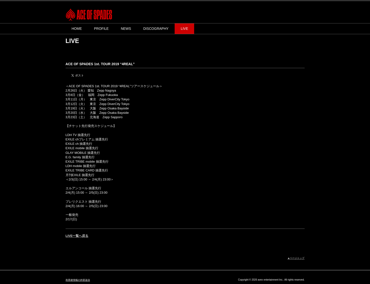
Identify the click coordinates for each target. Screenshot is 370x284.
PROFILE (101, 29)
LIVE (184, 29)
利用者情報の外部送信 (78, 280)
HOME (77, 29)
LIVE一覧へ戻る (77, 236)
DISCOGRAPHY (155, 29)
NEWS (126, 29)
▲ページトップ (296, 258)
